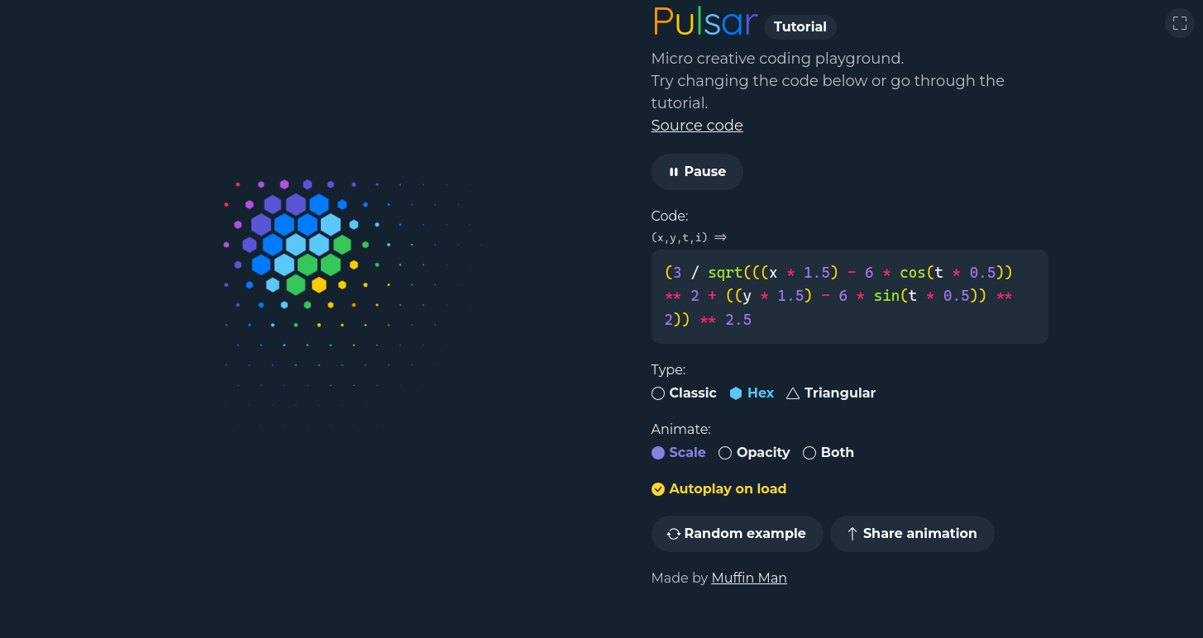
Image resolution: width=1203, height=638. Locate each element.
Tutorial (800, 27)
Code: (670, 216)
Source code (697, 126)
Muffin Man (749, 578)
